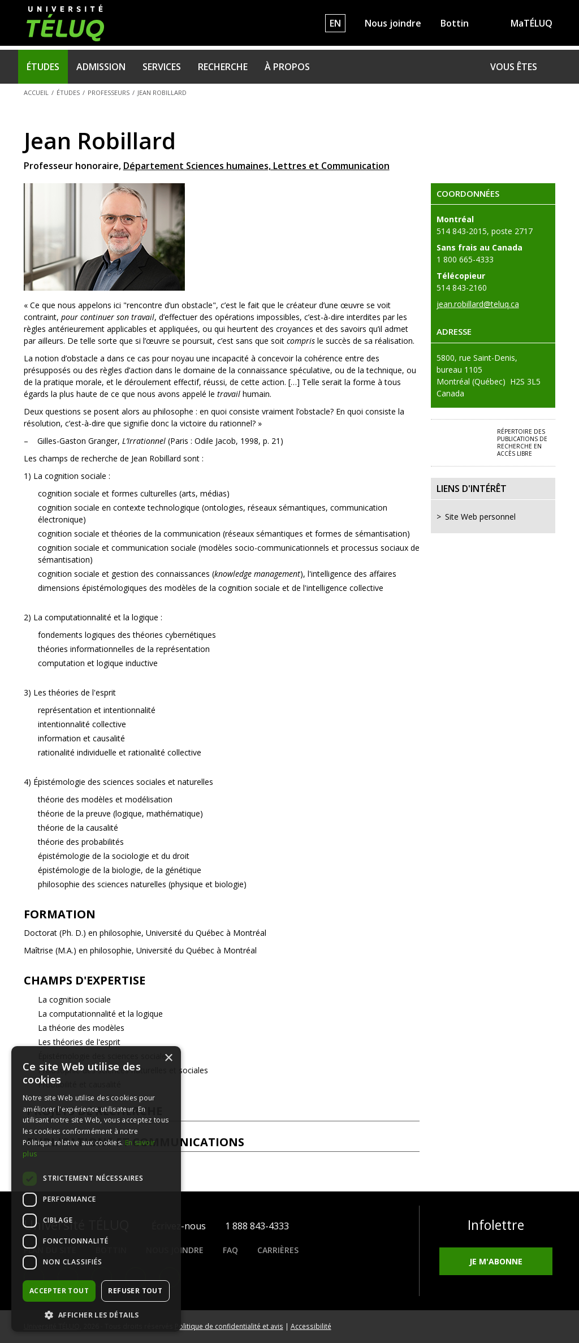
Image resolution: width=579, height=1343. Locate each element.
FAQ (230, 1250)
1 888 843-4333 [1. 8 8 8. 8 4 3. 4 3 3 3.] (257, 1226)
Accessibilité (311, 1326)
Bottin (454, 23)
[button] (96, 1314)
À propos (287, 67)
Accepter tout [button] (59, 1291)
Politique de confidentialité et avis (229, 1326)
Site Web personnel (480, 516)
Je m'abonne (495, 1261)
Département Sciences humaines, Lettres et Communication (256, 165)
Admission (101, 67)
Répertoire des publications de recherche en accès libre (522, 442)
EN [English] (335, 23)
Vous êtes (513, 67)
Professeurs (108, 92)
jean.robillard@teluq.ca (478, 304)
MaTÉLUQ (531, 23)
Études (43, 67)
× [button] (168, 1058)
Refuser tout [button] (135, 1291)
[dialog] (96, 1189)
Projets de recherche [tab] (222, 1111)
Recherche (223, 67)
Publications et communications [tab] (222, 1142)
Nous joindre (393, 23)
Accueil (36, 92)
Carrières (278, 1250)
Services (161, 67)
